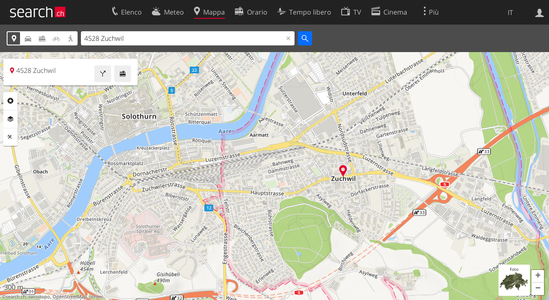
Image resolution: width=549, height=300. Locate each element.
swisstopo (39, 297)
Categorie (10, 101)
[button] (537, 276)
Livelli (10, 119)
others (96, 297)
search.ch (16, 297)
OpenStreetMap (70, 297)
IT (510, 12)
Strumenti (10, 137)
